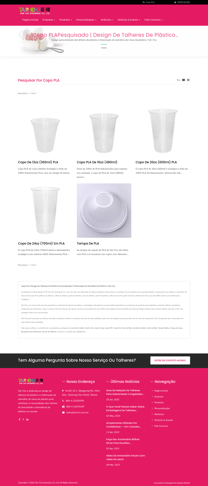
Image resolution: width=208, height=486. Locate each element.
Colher (81, 328)
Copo (102, 328)
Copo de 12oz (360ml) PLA (38, 162)
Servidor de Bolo (139, 328)
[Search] (159, 2)
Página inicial (30, 19)
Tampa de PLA (88, 243)
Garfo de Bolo (152, 328)
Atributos (107, 19)
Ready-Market (183, 482)
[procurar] (143, 2)
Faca (92, 328)
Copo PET (109, 328)
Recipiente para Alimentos (31, 332)
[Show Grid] (184, 80)
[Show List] (188, 80)
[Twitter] (23, 419)
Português (183, 2)
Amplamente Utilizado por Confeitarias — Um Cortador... (123, 424)
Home (104, 47)
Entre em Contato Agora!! (170, 360)
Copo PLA (117, 328)
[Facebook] (19, 419)
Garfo (87, 328)
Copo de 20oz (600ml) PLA (156, 162)
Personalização (86, 19)
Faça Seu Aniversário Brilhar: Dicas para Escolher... (123, 440)
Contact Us (81, 332)
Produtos (65, 19)
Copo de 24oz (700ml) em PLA (41, 243)
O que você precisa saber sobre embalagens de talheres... (125, 407)
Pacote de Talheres (49, 332)
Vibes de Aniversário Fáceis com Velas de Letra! (125, 456)
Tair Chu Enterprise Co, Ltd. (47, 482)
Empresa (48, 19)
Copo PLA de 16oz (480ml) (97, 162)
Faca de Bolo (127, 328)
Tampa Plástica (164, 328)
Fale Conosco (153, 19)
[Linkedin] (27, 419)
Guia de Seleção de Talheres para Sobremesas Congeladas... (125, 391)
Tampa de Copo (176, 328)
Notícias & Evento (129, 19)
